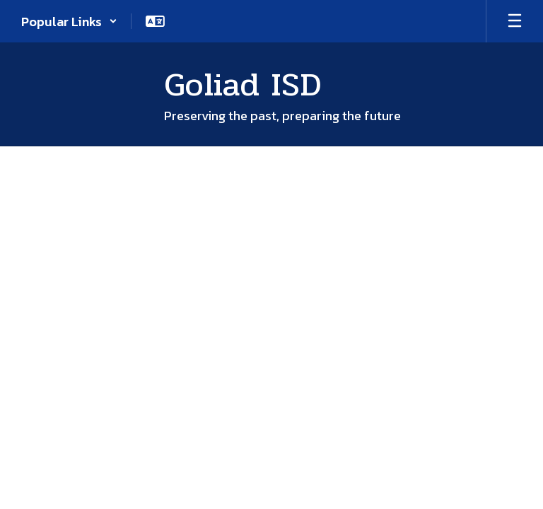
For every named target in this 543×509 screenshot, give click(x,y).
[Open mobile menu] (514, 21)
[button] (69, 21)
